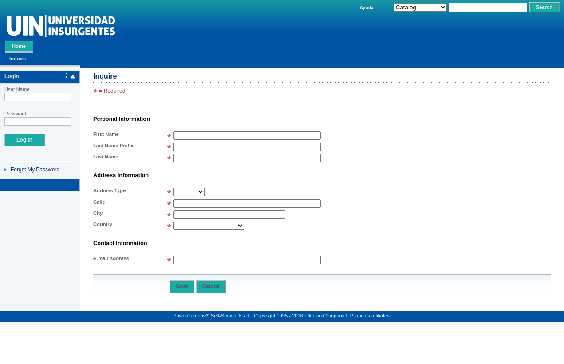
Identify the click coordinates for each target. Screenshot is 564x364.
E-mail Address (111, 258)
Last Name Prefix (113, 145)
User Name (17, 89)
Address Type (109, 190)
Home (19, 46)
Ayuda (366, 7)
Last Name (105, 156)
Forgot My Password (35, 169)
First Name (106, 134)
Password (15, 113)
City (98, 213)
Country (102, 224)
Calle (99, 202)
